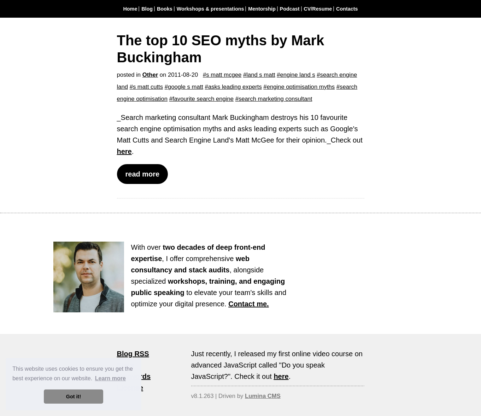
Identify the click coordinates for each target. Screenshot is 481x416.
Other (150, 74)
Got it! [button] (73, 396)
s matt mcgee (223, 74)
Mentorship (262, 9)
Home (130, 9)
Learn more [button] (110, 378)
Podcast (290, 9)
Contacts (347, 9)
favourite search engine (203, 99)
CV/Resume (318, 9)
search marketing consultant (275, 99)
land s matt (260, 74)
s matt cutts (148, 86)
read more (142, 174)
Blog (147, 9)
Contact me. (248, 304)
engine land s (297, 74)
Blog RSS (133, 354)
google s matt (185, 86)
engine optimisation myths (301, 86)
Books (164, 9)
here (124, 151)
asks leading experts (235, 86)
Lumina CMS (263, 396)
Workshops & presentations (210, 9)
